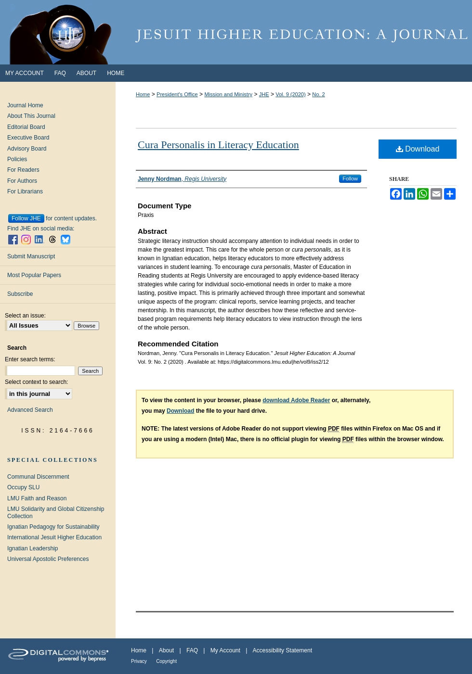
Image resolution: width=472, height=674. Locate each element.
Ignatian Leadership (32, 548)
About (166, 650)
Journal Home (25, 105)
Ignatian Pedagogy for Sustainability (53, 526)
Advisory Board (26, 148)
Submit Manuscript (31, 256)
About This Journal (31, 116)
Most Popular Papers (34, 275)
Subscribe (20, 294)
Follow (350, 178)
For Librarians (25, 191)
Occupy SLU (23, 487)
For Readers (23, 169)
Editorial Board (26, 127)
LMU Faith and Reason (36, 498)
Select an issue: (25, 315)
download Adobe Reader (296, 400)
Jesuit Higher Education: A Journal (236, 32)
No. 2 (318, 94)
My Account (225, 650)
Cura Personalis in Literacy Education (218, 145)
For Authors (22, 181)
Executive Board (28, 137)
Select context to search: (36, 382)
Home (143, 94)
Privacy (139, 661)
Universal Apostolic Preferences (48, 559)
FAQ (192, 650)
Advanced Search (30, 410)
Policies (17, 159)
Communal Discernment (38, 476)
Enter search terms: (30, 359)
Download (418, 149)
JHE (264, 94)
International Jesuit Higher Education (54, 537)
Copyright (166, 661)
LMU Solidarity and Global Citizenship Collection (55, 512)
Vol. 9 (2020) (290, 94)
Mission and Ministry (228, 94)
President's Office (177, 94)
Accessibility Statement (282, 650)
